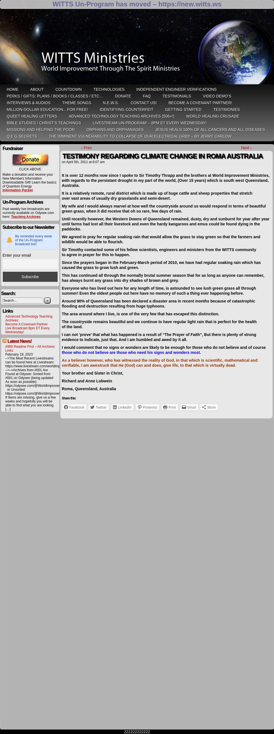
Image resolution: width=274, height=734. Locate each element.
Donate (123, 96)
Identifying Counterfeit (126, 109)
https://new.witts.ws (189, 4)
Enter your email (17, 255)
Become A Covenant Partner (26, 324)
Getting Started (183, 109)
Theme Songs (76, 103)
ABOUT (37, 89)
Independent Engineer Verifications (176, 89)
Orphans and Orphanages (115, 129)
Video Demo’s (217, 96)
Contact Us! (144, 103)
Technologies (108, 89)
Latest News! (19, 341)
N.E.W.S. (111, 103)
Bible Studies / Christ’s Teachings (44, 123)
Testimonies (226, 109)
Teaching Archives (26, 217)
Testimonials (176, 96)
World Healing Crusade (212, 116)
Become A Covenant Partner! (200, 103)
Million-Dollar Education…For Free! (47, 109)
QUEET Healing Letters (32, 116)
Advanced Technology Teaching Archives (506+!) (121, 116)
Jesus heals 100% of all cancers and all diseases (210, 129)
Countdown (68, 89)
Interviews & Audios (29, 103)
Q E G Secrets (22, 136)
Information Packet (18, 190)
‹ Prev (86, 148)
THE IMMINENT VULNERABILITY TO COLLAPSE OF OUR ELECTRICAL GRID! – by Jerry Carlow (140, 136)
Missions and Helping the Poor (41, 129)
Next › (246, 148)
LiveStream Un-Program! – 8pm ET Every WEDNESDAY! (150, 123)
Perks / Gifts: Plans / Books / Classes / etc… (55, 96)
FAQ (147, 96)
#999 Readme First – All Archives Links (30, 348)
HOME (12, 89)
